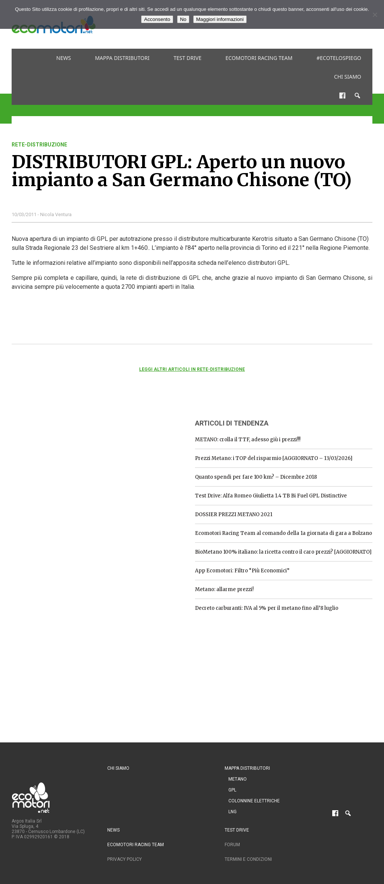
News (63, 57)
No (183, 19)
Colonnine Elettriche (254, 800)
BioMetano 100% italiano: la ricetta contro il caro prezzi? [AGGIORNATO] (283, 552)
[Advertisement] (68, 459)
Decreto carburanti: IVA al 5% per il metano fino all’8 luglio (266, 608)
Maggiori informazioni (220, 19)
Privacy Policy (124, 859)
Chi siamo (348, 76)
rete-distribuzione (39, 145)
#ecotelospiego (338, 57)
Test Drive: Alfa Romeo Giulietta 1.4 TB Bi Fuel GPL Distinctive (271, 496)
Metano (237, 779)
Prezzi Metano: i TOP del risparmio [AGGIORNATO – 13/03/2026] (273, 458)
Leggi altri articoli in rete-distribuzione (192, 369)
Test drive (188, 57)
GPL (232, 790)
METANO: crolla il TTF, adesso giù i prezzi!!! (247, 439)
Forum (232, 844)
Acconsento (157, 19)
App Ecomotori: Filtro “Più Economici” (242, 570)
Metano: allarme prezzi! (224, 589)
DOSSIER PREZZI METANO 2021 (233, 514)
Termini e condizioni (248, 859)
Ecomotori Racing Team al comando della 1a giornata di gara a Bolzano (283, 533)
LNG (232, 811)
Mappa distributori (122, 57)
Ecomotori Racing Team (258, 57)
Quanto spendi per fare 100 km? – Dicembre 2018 (256, 477)
